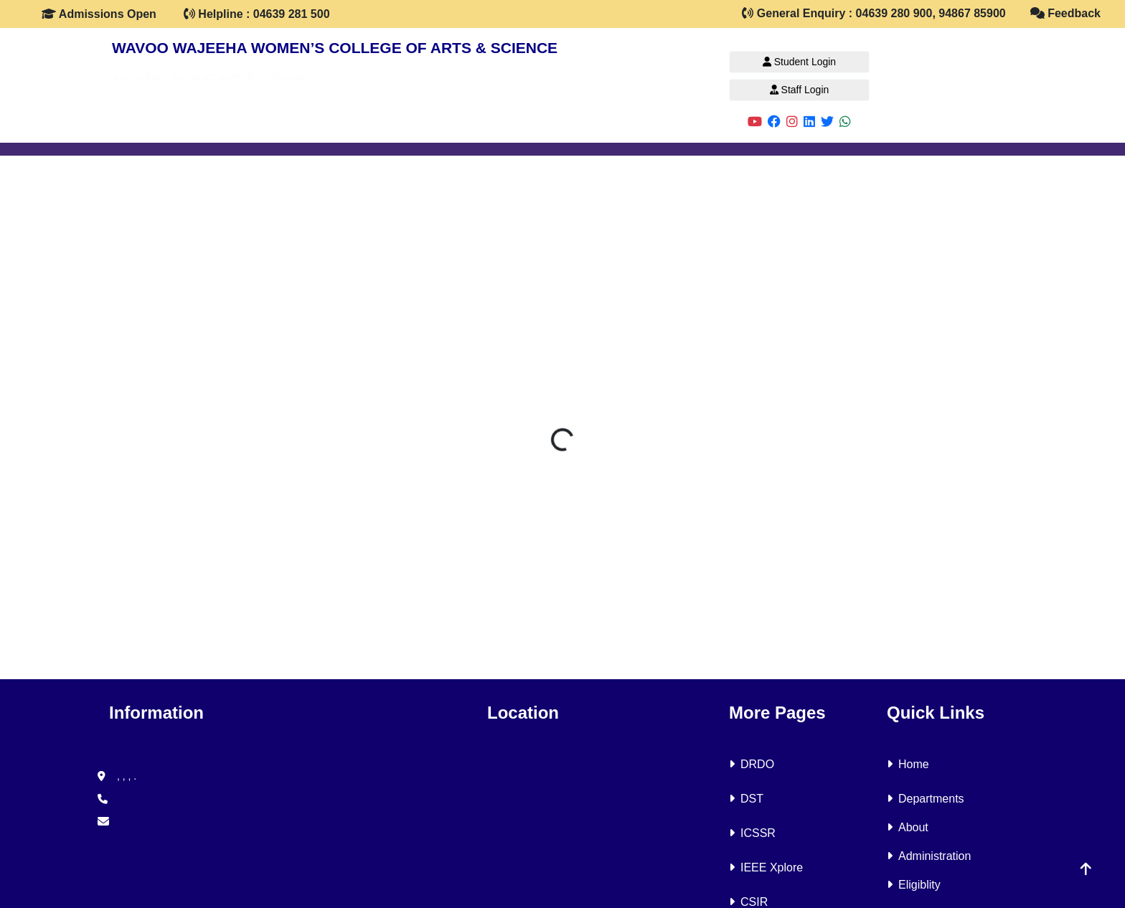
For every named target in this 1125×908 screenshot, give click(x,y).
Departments (925, 799)
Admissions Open (99, 14)
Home (908, 764)
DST (746, 799)
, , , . (117, 776)
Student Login (799, 61)
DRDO (751, 764)
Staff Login (799, 89)
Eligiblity (914, 885)
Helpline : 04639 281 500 (257, 14)
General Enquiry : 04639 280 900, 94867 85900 (873, 13)
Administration (929, 856)
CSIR (748, 902)
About (907, 827)
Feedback (1065, 13)
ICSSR (752, 833)
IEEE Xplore (766, 867)
